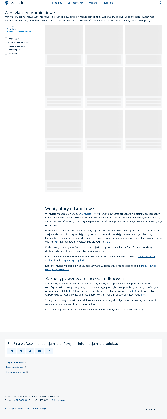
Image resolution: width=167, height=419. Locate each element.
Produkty (58, 2)
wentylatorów (88, 213)
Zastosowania (76, 2)
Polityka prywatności (14, 409)
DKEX (71, 291)
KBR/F (134, 291)
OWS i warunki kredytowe (38, 409)
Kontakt (109, 2)
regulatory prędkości (74, 260)
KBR (57, 241)
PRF (143, 294)
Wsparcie (95, 2)
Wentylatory (11, 29)
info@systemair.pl (58, 400)
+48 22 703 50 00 (19, 400)
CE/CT (108, 241)
